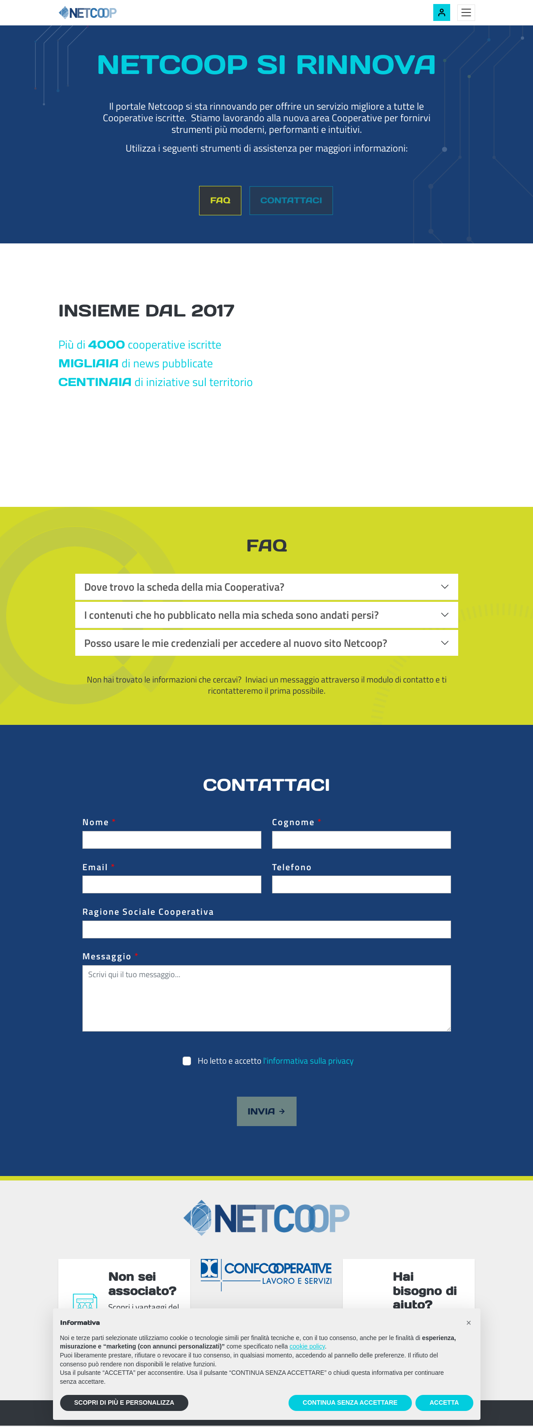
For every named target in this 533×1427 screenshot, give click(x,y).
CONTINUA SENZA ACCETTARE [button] (350, 1402)
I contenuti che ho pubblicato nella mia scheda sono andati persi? (231, 616)
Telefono (292, 868)
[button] (469, 1323)
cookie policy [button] (307, 1346)
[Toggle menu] (466, 12)
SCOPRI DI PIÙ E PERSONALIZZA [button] (124, 1402)
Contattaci (291, 200)
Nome (99, 823)
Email (98, 868)
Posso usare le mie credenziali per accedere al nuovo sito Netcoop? (235, 644)
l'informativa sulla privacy (308, 1061)
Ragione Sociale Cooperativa (148, 913)
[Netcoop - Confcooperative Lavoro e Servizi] (107, 13)
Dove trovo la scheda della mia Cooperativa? (184, 588)
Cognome (297, 823)
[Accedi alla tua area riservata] (441, 12)
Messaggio (110, 957)
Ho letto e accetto (276, 1061)
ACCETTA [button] (444, 1402)
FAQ (218, 201)
